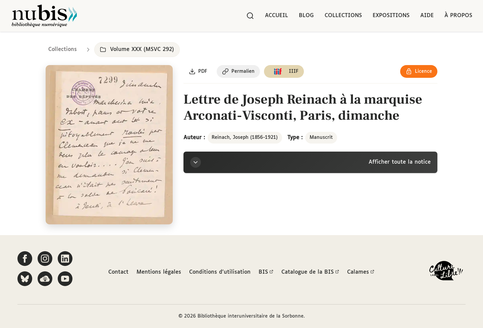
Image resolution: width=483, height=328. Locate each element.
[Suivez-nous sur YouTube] (65, 278)
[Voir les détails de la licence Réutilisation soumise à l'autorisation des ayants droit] (418, 71)
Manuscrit (321, 137)
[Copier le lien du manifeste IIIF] (284, 71)
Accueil (276, 15)
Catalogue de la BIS (310, 272)
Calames (360, 272)
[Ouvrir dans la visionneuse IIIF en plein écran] (109, 145)
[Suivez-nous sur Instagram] (45, 258)
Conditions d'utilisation (220, 272)
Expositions (391, 15)
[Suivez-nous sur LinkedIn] (65, 258)
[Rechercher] (250, 16)
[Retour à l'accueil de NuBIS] (44, 16)
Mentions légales (159, 272)
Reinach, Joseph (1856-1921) (245, 137)
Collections (343, 15)
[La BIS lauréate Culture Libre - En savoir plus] (446, 272)
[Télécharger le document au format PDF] (198, 71)
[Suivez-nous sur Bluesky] (24, 278)
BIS (266, 272)
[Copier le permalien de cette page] (238, 71)
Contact (118, 272)
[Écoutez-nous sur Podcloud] (45, 278)
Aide (427, 15)
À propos (458, 15)
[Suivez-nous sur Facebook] (24, 258)
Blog (306, 15)
